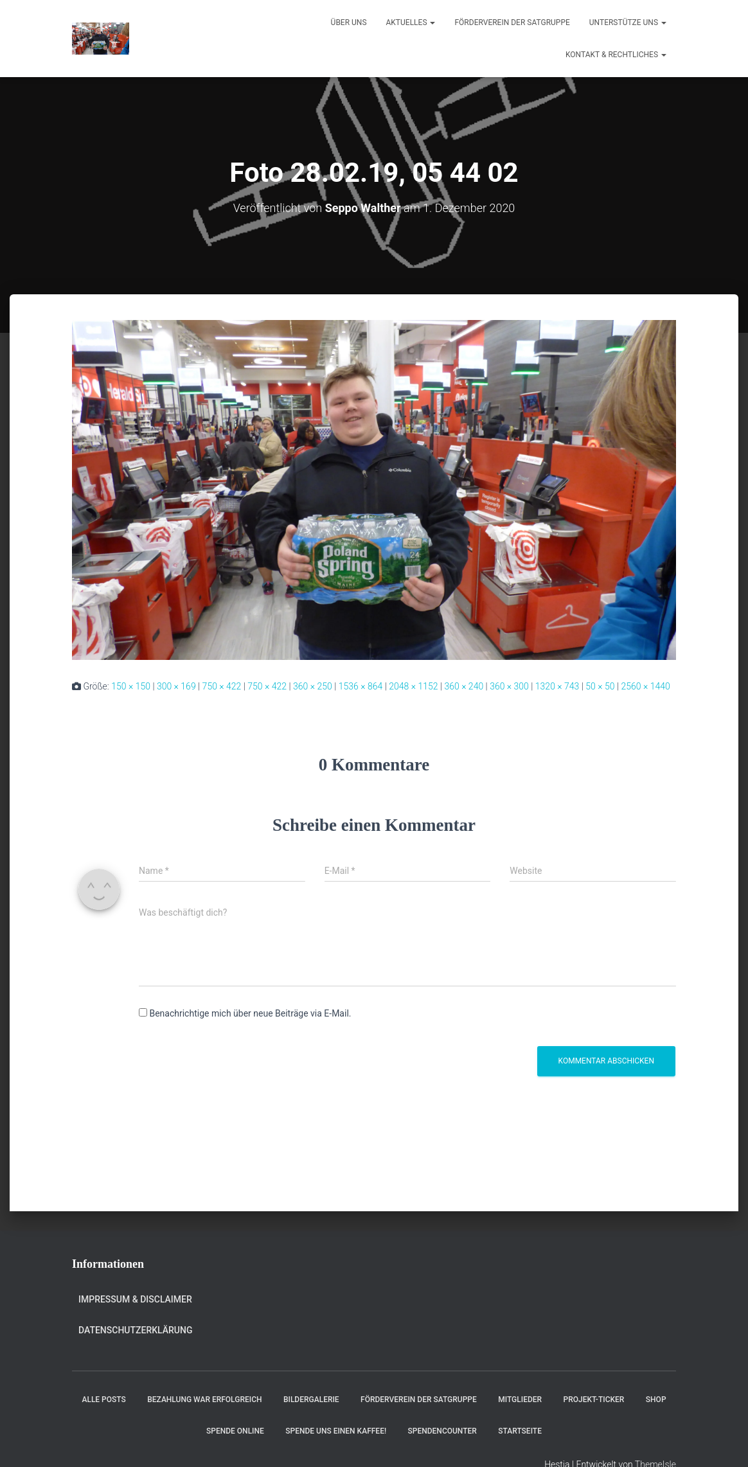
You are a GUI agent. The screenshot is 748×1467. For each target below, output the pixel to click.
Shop (656, 1399)
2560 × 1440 (645, 686)
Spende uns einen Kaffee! (335, 1431)
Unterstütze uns (627, 22)
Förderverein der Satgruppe (511, 22)
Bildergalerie (311, 1399)
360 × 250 (312, 686)
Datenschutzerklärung (135, 1330)
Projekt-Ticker (594, 1399)
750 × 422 (222, 686)
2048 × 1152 (413, 686)
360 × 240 (463, 686)
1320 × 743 (557, 686)
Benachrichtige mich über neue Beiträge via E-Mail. (250, 1013)
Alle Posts (103, 1399)
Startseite (520, 1431)
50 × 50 (599, 686)
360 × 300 (509, 686)
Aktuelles (411, 22)
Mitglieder (520, 1399)
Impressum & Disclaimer (135, 1299)
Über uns (349, 22)
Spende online (235, 1431)
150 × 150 (130, 686)
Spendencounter (442, 1431)
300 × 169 (176, 686)
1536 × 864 (361, 686)
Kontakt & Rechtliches (615, 54)
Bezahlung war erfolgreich (204, 1399)
